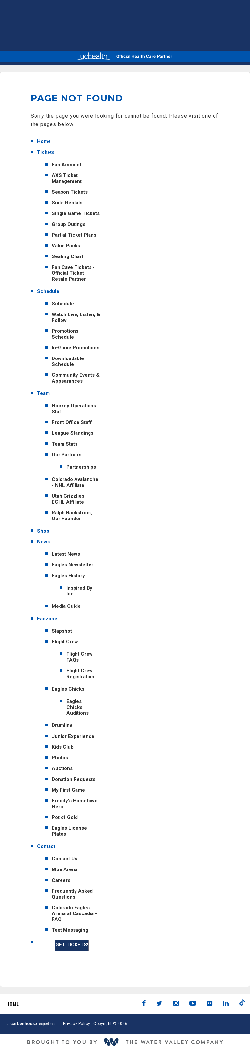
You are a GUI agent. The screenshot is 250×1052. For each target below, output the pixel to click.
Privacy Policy (76, 1023)
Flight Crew (65, 642)
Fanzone (47, 618)
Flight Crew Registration (80, 673)
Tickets (45, 152)
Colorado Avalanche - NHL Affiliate (75, 482)
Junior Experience (73, 736)
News (43, 542)
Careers (61, 880)
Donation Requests (73, 779)
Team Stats (64, 444)
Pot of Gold (65, 817)
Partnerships (81, 467)
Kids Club (63, 747)
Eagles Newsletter (72, 565)
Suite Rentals (67, 203)
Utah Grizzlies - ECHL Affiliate (70, 499)
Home (44, 141)
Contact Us (64, 859)
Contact (46, 846)
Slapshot (62, 631)
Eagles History (68, 575)
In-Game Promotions (75, 348)
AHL (158, 24)
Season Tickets (70, 192)
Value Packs (66, 246)
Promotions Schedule (65, 334)
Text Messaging (70, 930)
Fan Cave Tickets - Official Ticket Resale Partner (73, 273)
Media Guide (66, 606)
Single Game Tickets (76, 213)
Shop (43, 531)
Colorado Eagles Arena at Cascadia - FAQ (74, 913)
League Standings (72, 433)
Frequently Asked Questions (72, 894)
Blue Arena (64, 869)
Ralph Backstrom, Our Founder (72, 515)
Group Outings (68, 224)
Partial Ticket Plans (74, 235)
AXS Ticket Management (67, 178)
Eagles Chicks (68, 689)
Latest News (66, 554)
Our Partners (66, 455)
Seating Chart (67, 256)
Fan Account (66, 165)
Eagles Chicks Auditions (77, 707)
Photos (60, 758)
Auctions (62, 768)
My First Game (68, 790)
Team (43, 393)
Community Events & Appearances (76, 378)
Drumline (62, 725)
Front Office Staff (72, 422)
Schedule (48, 291)
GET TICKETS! (71, 945)
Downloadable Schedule (68, 361)
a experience (32, 1023)
